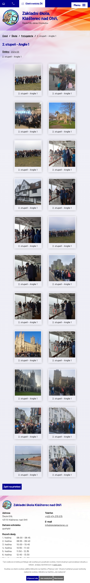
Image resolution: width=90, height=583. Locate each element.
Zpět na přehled (12, 486)
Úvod (5, 35)
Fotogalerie (27, 35)
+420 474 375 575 (53, 516)
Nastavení (58, 578)
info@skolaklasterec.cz (56, 525)
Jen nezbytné (46, 578)
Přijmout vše (32, 578)
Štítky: (6, 51)
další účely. (57, 565)
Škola (14, 35)
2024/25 (15, 51)
